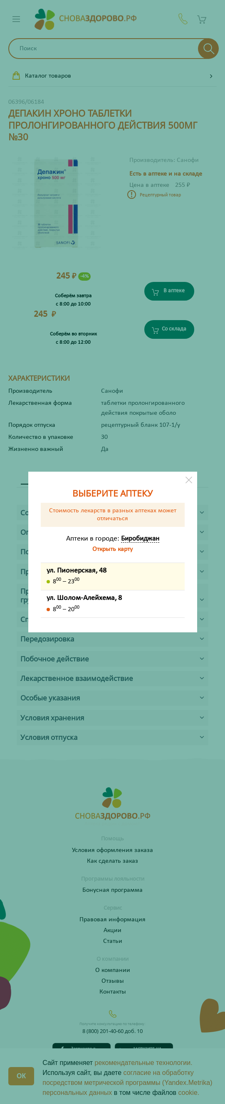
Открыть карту (112, 549)
